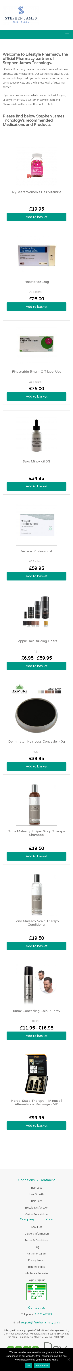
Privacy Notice (36, 1260)
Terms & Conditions (36, 1240)
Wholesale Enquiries (36, 1273)
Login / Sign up (36, 1280)
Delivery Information (36, 1233)
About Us (36, 1227)
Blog (36, 1247)
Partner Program (37, 1253)
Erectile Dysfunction (36, 1207)
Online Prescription (36, 1214)
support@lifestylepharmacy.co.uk (40, 1322)
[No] (68, 1359)
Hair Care (36, 1201)
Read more (42, 1365)
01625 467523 (43, 1314)
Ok (28, 1365)
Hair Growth (36, 1194)
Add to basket (36, 217)
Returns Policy (36, 1266)
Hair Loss (36, 1187)
